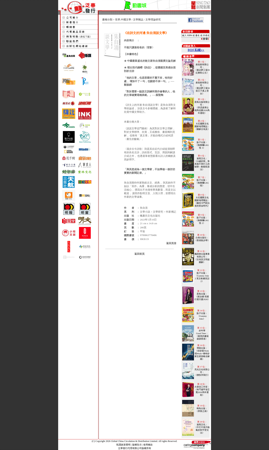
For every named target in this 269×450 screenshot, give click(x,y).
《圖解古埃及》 (202, 129)
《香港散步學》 (202, 240)
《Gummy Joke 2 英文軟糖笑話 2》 (202, 278)
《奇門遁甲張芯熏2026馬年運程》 (202, 392)
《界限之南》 (202, 411)
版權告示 (137, 444)
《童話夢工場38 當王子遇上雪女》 (202, 91)
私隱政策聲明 (123, 444)
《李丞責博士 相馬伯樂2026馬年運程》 (202, 110)
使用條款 (148, 444)
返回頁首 (171, 243)
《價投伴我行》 (202, 375)
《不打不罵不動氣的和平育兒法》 (202, 430)
